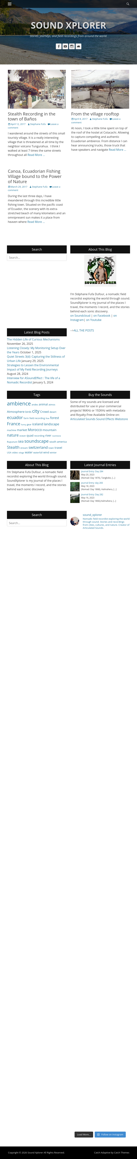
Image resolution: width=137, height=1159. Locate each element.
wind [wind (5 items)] (46, 452)
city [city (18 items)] (35, 411)
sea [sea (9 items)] (21, 441)
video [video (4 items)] (15, 452)
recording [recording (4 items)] (39, 435)
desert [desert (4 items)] (53, 411)
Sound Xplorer (68, 25)
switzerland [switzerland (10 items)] (38, 447)
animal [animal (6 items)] (43, 404)
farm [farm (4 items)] (26, 418)
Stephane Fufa (38, 124)
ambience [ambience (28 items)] (19, 403)
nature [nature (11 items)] (13, 435)
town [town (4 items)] (51, 447)
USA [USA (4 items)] (9, 452)
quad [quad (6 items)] (30, 435)
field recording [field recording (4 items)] (37, 418)
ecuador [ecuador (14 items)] (15, 417)
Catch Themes (121, 1152)
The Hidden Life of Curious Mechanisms (33, 339)
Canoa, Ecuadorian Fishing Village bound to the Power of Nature (35, 176)
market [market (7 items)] (22, 430)
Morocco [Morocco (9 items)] (35, 429)
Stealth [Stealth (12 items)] (13, 447)
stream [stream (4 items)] (24, 447)
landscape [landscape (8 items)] (51, 424)
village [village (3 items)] (21, 452)
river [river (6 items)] (48, 435)
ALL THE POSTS (84, 330)
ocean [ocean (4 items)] (22, 435)
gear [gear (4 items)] (29, 424)
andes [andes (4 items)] (35, 404)
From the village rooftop (95, 114)
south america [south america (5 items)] (58, 441)
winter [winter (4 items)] (53, 452)
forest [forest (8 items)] (54, 417)
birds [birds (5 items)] (28, 411)
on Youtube (93, 320)
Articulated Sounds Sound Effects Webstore (99, 419)
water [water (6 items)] (28, 452)
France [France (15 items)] (13, 424)
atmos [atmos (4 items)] (52, 404)
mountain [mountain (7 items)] (50, 430)
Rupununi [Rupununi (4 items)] (12, 441)
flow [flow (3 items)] (47, 418)
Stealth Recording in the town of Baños (31, 116)
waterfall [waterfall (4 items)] (37, 452)
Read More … (36, 155)
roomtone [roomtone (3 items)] (56, 436)
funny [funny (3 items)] (23, 424)
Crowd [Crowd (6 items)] (44, 412)
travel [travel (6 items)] (58, 448)
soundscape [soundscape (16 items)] (36, 441)
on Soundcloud (80, 316)
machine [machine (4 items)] (11, 430)
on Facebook (101, 316)
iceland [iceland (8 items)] (37, 424)
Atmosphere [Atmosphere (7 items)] (16, 412)
